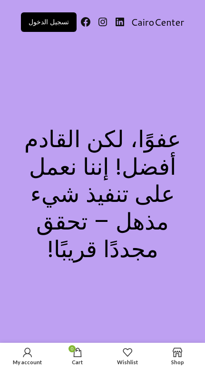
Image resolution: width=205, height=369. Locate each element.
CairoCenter (157, 22)
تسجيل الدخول (49, 22)
